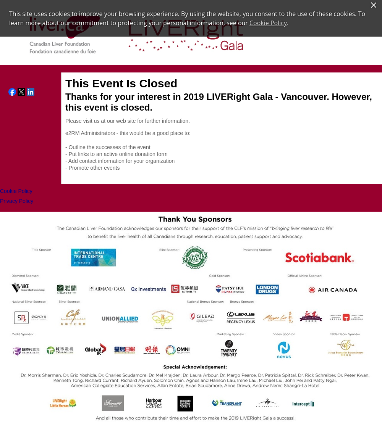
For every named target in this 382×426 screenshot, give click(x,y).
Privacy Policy (16, 201)
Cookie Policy (16, 191)
